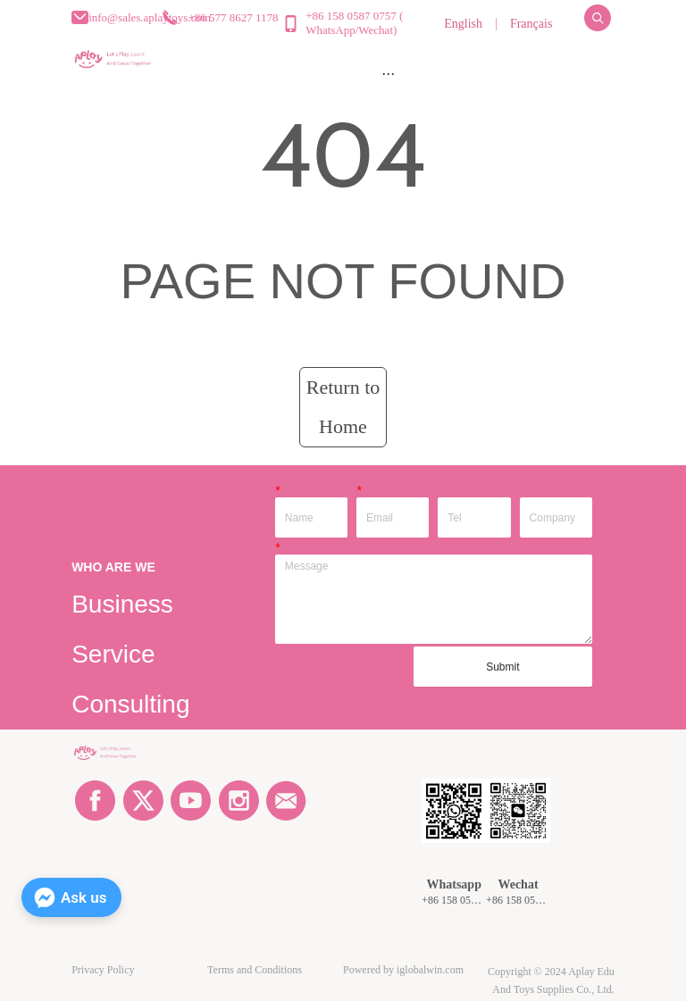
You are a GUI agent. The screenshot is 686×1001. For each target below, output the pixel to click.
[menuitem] (388, 73)
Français (531, 23)
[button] (388, 73)
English (463, 23)
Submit (502, 667)
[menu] (388, 73)
